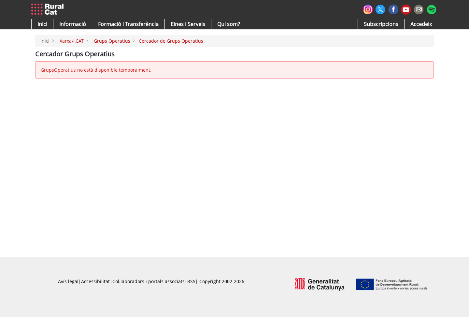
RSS (191, 281)
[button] (42, 24)
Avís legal (68, 281)
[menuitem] (128, 24)
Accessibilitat (95, 281)
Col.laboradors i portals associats (148, 281)
